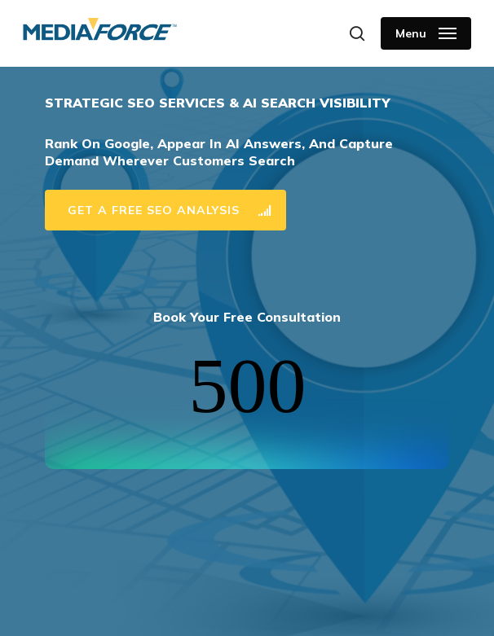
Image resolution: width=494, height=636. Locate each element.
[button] (426, 33)
